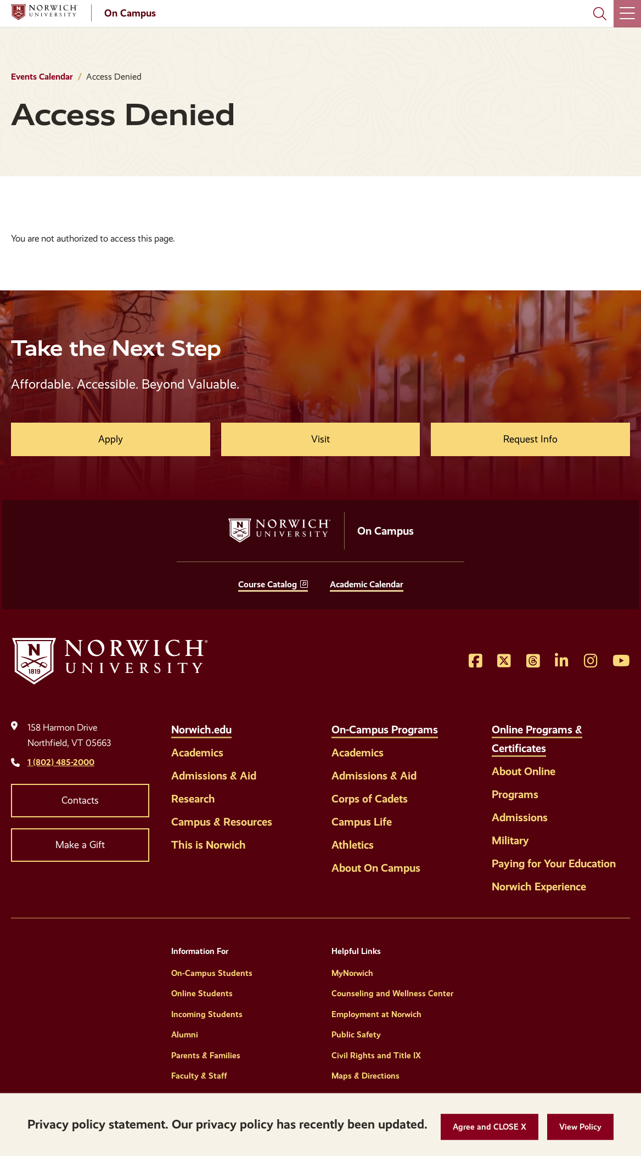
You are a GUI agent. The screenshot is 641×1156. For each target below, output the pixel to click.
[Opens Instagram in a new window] (591, 661)
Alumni (184, 1035)
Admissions (520, 817)
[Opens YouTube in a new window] (621, 661)
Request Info (530, 439)
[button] (489, 1127)
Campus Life (361, 821)
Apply (110, 439)
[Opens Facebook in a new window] (475, 661)
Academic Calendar (366, 584)
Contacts (80, 800)
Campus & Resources (221, 821)
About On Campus (375, 867)
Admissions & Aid (213, 775)
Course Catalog (267, 584)
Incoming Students (207, 1014)
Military (510, 840)
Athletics (352, 844)
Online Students (202, 993)
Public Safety (356, 1035)
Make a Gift (80, 844)
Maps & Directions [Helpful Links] (365, 1076)
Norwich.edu (201, 729)
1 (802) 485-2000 (60, 762)
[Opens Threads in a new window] (533, 661)
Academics (197, 752)
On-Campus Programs (384, 729)
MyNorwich (352, 973)
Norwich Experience (539, 886)
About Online (523, 771)
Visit (320, 439)
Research (193, 798)
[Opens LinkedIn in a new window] (562, 661)
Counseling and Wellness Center (392, 993)
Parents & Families (205, 1055)
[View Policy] (580, 1127)
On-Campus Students (211, 973)
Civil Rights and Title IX (376, 1055)
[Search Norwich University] (600, 13)
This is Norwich (208, 844)
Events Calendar (42, 76)
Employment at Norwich (376, 1014)
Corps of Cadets (369, 798)
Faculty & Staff (199, 1076)
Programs (515, 794)
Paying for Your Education (554, 863)
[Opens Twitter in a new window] (504, 661)
